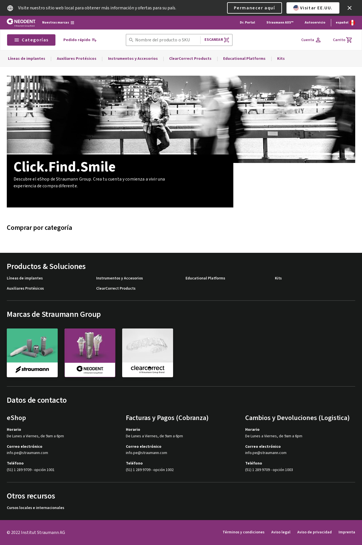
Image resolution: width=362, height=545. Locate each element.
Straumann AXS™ (279, 22)
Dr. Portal (247, 22)
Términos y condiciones (243, 532)
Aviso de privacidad (314, 532)
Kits (281, 59)
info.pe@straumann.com (27, 453)
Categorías (31, 40)
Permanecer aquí (254, 8)
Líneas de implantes (26, 59)
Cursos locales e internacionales (35, 508)
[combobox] (166, 40)
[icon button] (349, 8)
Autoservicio (315, 22)
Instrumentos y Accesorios (133, 59)
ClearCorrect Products (190, 59)
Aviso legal (280, 532)
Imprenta (347, 532)
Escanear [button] (216, 40)
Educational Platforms (244, 59)
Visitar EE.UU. (313, 8)
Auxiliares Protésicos (76, 59)
